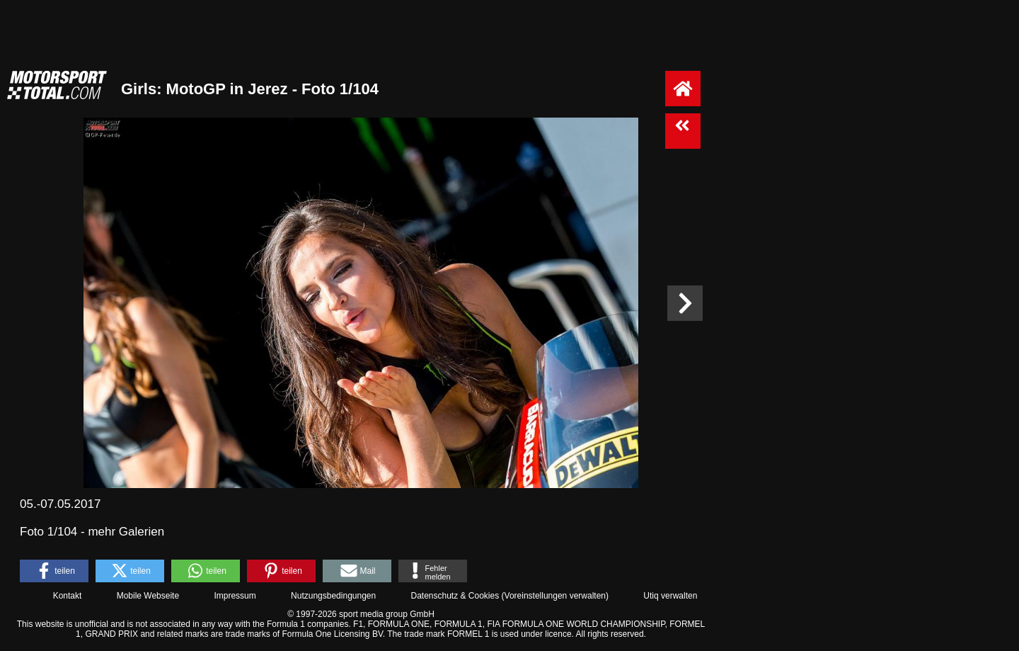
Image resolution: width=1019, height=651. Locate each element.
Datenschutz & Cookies (454, 596)
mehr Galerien (126, 531)
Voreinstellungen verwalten (555, 596)
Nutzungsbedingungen (333, 596)
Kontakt (67, 596)
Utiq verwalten (670, 596)
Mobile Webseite (148, 596)
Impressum (234, 596)
